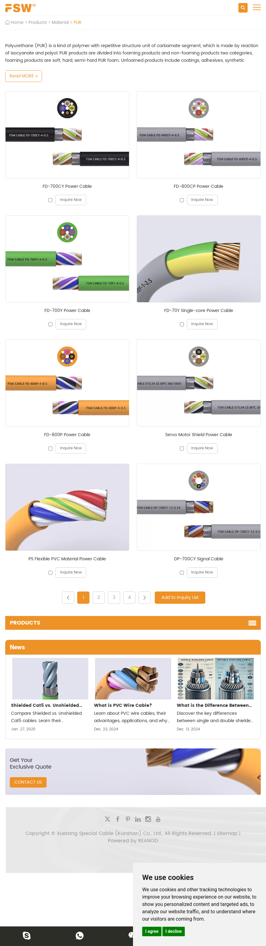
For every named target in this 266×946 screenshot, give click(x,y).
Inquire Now (71, 200)
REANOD (148, 841)
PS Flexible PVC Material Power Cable (67, 558)
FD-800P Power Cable (67, 434)
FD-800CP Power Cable (198, 186)
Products (37, 22)
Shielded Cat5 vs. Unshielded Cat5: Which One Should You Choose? (45, 706)
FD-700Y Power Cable (67, 310)
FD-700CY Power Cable (67, 186)
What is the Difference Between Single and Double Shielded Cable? (213, 706)
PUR (78, 22)
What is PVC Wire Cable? (123, 705)
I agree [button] (151, 931)
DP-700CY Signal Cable (198, 558)
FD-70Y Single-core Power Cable (198, 310)
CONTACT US (28, 782)
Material (60, 22)
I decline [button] (173, 931)
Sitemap (227, 833)
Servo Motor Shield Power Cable (198, 434)
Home (17, 22)
